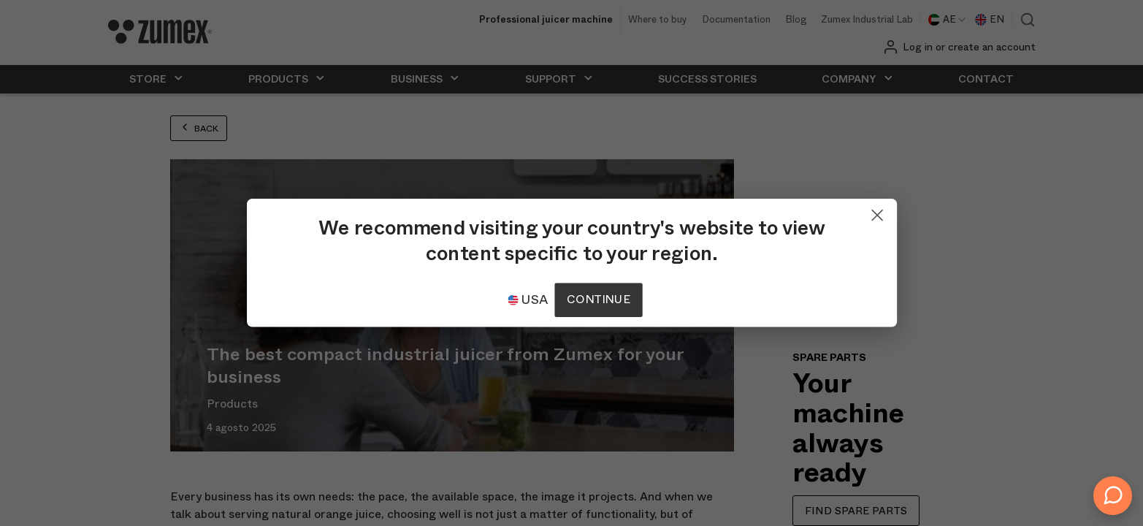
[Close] (815, 212)
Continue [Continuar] (598, 299)
